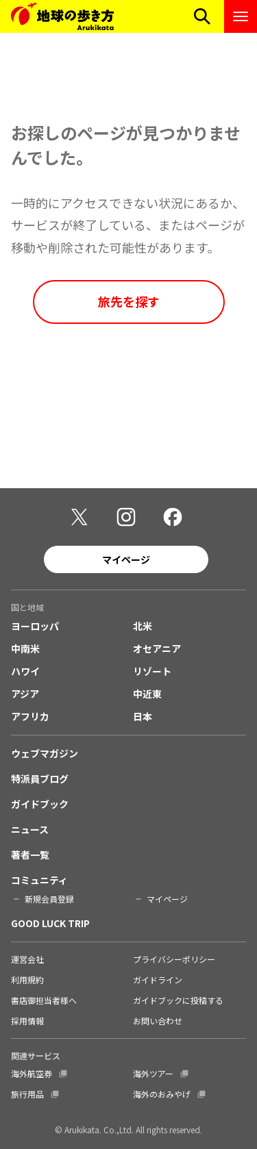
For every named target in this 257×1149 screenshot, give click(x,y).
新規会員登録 (49, 899)
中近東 (147, 693)
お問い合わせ (157, 1020)
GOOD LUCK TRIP (50, 923)
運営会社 (27, 959)
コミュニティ (39, 880)
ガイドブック (40, 804)
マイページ (126, 559)
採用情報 (27, 1020)
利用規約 (27, 979)
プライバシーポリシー (174, 959)
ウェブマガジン (44, 753)
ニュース (30, 829)
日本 (142, 716)
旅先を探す (129, 301)
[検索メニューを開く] (202, 16)
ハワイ (25, 671)
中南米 (25, 648)
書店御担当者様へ (44, 1000)
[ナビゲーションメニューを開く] (240, 16)
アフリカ (30, 716)
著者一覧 (30, 854)
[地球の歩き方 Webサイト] (62, 16)
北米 (142, 626)
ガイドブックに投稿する (178, 1000)
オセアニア (157, 648)
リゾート (152, 671)
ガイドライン (157, 979)
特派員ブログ (40, 778)
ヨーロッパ (35, 626)
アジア (25, 693)
